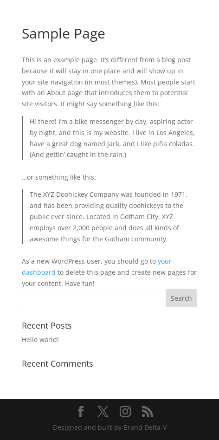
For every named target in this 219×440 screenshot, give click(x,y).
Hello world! (40, 339)
